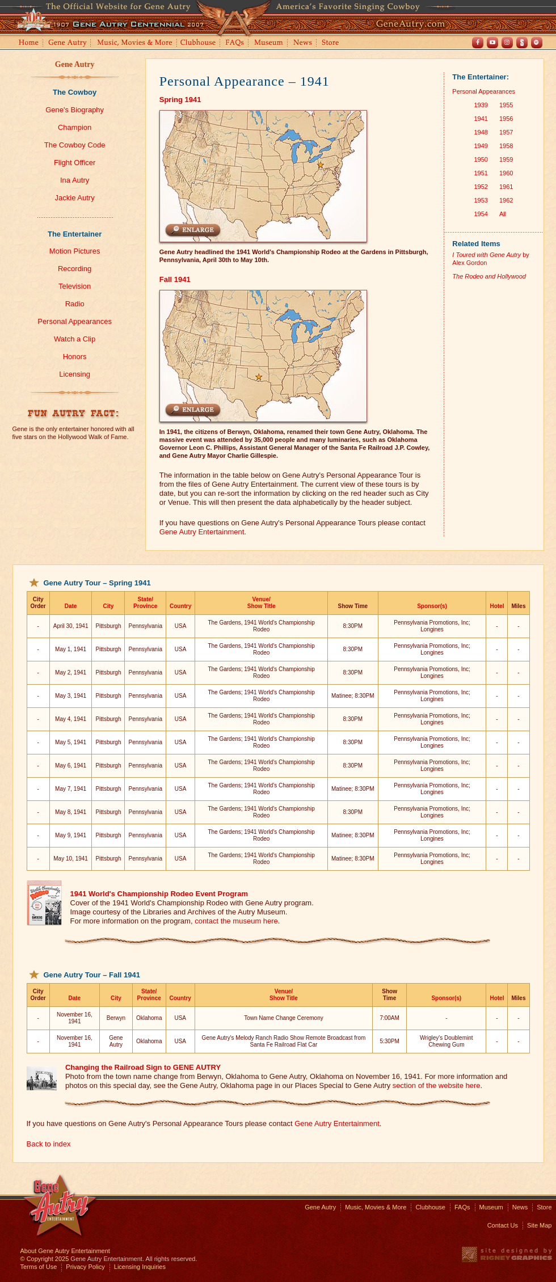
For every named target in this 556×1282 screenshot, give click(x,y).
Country (180, 606)
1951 (480, 173)
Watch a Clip (74, 339)
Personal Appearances (74, 321)
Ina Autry (74, 180)
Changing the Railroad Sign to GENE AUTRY (143, 1067)
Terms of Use (38, 1266)
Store (332, 43)
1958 (506, 145)
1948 (480, 132)
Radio (75, 304)
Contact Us (502, 1225)
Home (27, 43)
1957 (506, 132)
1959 (506, 159)
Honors (75, 356)
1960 (506, 173)
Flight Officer (74, 162)
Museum (269, 43)
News (303, 43)
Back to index (49, 1144)
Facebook (477, 42)
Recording (74, 268)
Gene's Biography (74, 110)
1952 (480, 186)
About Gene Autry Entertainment (65, 1250)
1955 (506, 105)
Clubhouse (198, 43)
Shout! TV (522, 42)
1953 (480, 200)
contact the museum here (236, 921)
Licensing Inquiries (140, 1266)
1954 (480, 213)
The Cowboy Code (75, 145)
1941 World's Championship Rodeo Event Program (159, 893)
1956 (506, 118)
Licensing (74, 374)
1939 (480, 105)
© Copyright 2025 (44, 1258)
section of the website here (437, 1085)
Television (74, 286)
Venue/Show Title (261, 602)
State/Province (145, 602)
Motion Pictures (74, 251)
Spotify (536, 42)
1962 (506, 200)
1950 (480, 159)
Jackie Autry (75, 197)
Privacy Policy (85, 1266)
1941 (480, 118)
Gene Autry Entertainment (202, 532)
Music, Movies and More (135, 43)
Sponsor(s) (432, 606)
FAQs (235, 43)
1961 (506, 186)
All (502, 213)
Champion (74, 127)
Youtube (492, 42)
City (108, 606)
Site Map (539, 1225)
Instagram (507, 42)
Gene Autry (68, 43)
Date (71, 606)
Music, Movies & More (375, 1207)
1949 (480, 145)
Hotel (497, 606)
